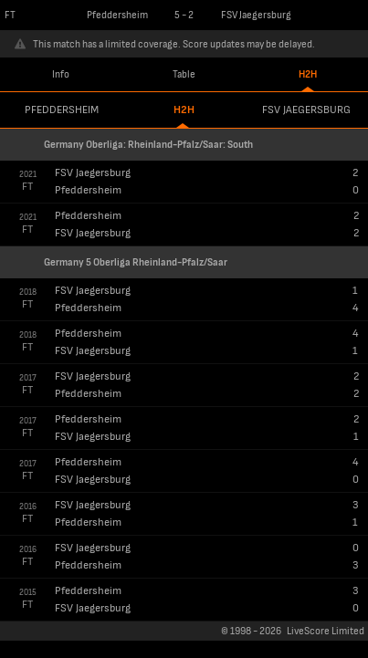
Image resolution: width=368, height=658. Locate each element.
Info (60, 74)
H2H (308, 74)
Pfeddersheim (62, 110)
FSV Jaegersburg (306, 110)
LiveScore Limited (325, 631)
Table (184, 74)
